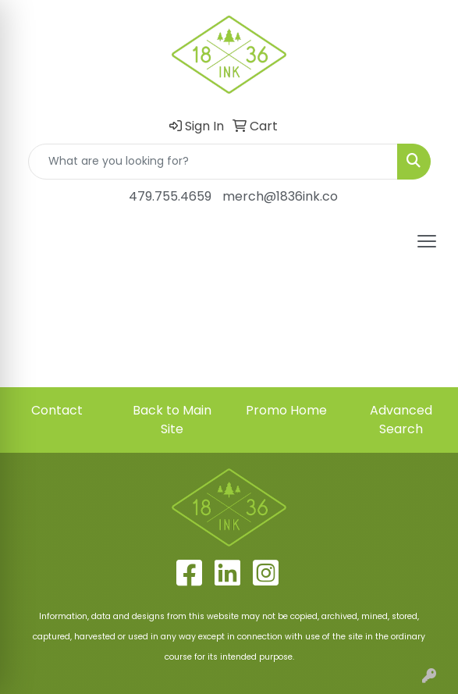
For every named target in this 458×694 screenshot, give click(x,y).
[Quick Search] (213, 162)
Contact (57, 410)
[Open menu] (426, 241)
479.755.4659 (170, 196)
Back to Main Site (172, 419)
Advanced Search (401, 419)
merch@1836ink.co (280, 196)
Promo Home (286, 410)
